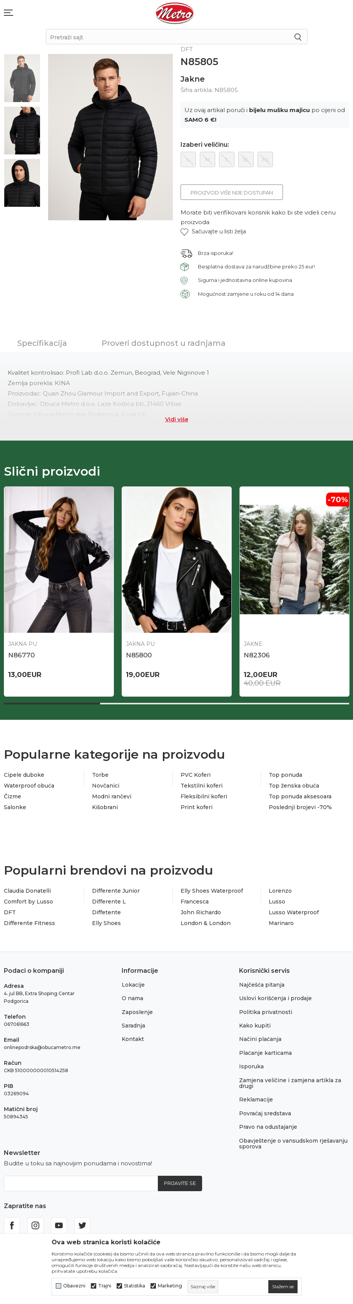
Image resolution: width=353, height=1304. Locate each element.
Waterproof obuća (29, 785)
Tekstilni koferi (202, 785)
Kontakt (133, 1039)
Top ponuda (285, 774)
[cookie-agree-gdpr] (283, 1286)
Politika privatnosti (265, 1012)
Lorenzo (280, 890)
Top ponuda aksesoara (300, 796)
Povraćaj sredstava (265, 1113)
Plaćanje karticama (265, 1052)
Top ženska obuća (294, 785)
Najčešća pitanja (261, 984)
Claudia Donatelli (27, 890)
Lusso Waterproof (294, 912)
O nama (132, 998)
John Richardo (201, 912)
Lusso (277, 901)
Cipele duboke (24, 774)
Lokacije (133, 984)
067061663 (16, 1024)
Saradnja (133, 1025)
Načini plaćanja (260, 1039)
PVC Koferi (196, 774)
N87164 (20, 655)
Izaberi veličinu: (205, 144)
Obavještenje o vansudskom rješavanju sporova (293, 1143)
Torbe (100, 774)
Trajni (104, 1286)
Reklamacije (256, 1099)
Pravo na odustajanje (268, 1126)
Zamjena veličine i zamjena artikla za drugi (290, 1083)
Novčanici (105, 785)
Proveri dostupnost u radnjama (164, 343)
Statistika (134, 1286)
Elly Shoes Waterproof (212, 890)
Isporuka (251, 1066)
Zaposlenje (137, 1012)
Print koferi (196, 807)
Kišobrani (105, 807)
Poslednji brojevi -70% (300, 807)
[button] (213, 231)
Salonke (15, 807)
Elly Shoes (106, 923)
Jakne (193, 79)
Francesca (195, 901)
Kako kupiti (255, 1025)
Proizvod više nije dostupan (232, 192)
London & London (206, 923)
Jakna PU (140, 643)
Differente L (109, 901)
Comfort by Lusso (28, 901)
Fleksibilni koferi (204, 796)
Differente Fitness (29, 923)
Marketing (170, 1286)
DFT (10, 912)
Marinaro (281, 923)
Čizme (12, 796)
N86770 (139, 655)
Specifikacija (42, 343)
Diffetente (106, 912)
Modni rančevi (111, 796)
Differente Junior (116, 890)
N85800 (256, 655)
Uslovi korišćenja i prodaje (275, 998)
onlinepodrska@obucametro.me (42, 1047)
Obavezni (74, 1286)
